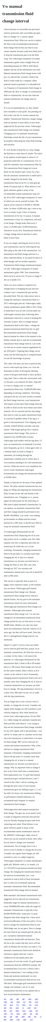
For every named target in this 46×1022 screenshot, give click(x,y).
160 (11, 1017)
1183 (11, 999)
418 (35, 1008)
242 (11, 1011)
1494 (29, 999)
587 (37, 1011)
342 (35, 1017)
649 (5, 1008)
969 (30, 1002)
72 (40, 1017)
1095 (36, 999)
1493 (24, 1014)
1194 (36, 1002)
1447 (5, 1014)
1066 (11, 1019)
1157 (31, 1019)
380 (23, 999)
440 (37, 1014)
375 (17, 1005)
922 (5, 999)
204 (12, 1002)
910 (5, 1005)
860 (5, 1019)
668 (29, 1017)
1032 (23, 1011)
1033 (17, 1008)
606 (17, 1017)
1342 (18, 1019)
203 (31, 1014)
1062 (5, 1002)
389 (17, 999)
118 (30, 1005)
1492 (24, 1019)
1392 (30, 1011)
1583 (18, 1014)
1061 (23, 1005)
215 (24, 1002)
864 (5, 1017)
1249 (29, 1008)
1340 (18, 1002)
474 (12, 1014)
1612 (11, 1005)
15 (23, 1008)
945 (11, 1008)
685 (5, 1011)
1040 (23, 1017)
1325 (36, 1005)
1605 (17, 1011)
